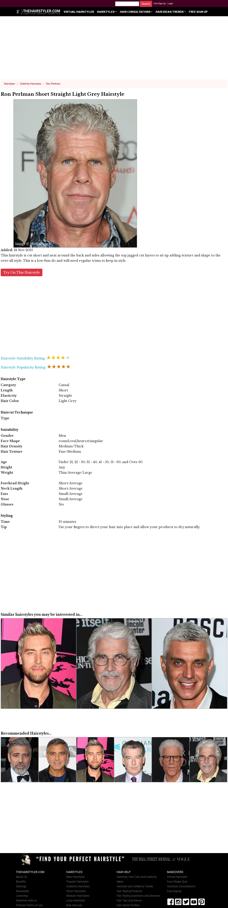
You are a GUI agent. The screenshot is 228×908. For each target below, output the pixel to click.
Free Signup (174, 891)
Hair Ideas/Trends (170, 11)
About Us (21, 877)
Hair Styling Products (129, 891)
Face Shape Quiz (177, 881)
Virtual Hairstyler (79, 11)
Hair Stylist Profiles (128, 905)
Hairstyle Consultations (181, 886)
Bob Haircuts (74, 905)
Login (170, 3)
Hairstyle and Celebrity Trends (135, 886)
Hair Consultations (135, 11)
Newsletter (22, 891)
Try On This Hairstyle (21, 272)
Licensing (22, 895)
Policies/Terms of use (29, 905)
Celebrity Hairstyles (78, 886)
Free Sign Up (159, 3)
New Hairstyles (75, 877)
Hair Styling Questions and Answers (138, 895)
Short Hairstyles (76, 891)
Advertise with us (26, 900)
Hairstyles (106, 11)
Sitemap (21, 886)
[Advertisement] (114, 49)
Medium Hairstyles (77, 895)
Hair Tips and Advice (129, 900)
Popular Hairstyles (77, 881)
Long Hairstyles (75, 900)
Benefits (21, 881)
